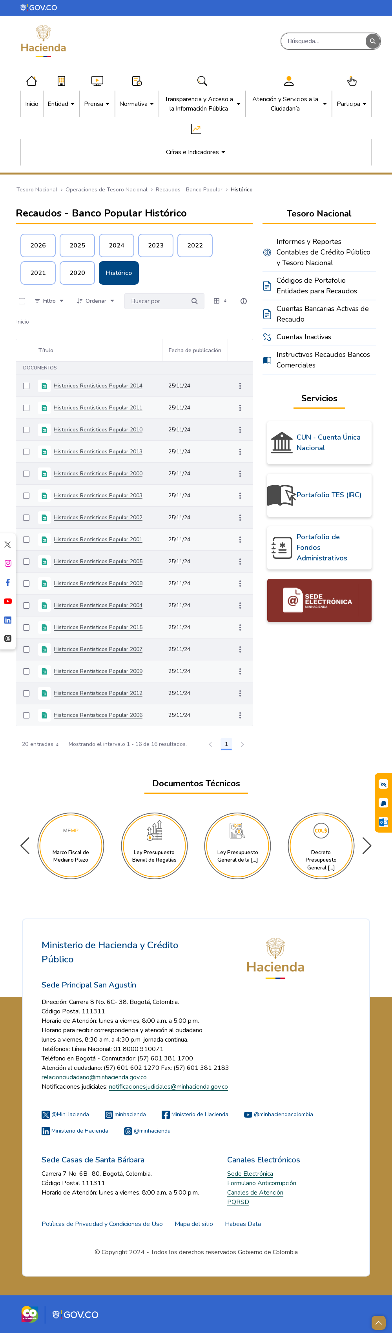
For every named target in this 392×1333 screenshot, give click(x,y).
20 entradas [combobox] (43, 744)
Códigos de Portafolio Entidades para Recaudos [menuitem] (317, 286)
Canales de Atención (255, 1192)
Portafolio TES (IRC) (329, 495)
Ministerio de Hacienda (195, 1114)
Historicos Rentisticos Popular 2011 (98, 407)
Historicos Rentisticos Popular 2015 (98, 627)
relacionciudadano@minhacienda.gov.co (94, 1077)
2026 (38, 245)
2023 (156, 245)
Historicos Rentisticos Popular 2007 (98, 649)
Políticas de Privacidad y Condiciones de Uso (102, 1224)
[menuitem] (32, 104)
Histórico (119, 273)
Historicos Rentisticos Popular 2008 (98, 583)
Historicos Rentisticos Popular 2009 (98, 671)
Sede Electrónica (250, 1173)
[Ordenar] (96, 301)
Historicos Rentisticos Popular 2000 (98, 473)
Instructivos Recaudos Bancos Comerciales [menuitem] (323, 360)
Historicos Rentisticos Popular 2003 (98, 495)
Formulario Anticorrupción (261, 1183)
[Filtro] (49, 301)
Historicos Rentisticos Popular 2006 (98, 715)
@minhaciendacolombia (278, 1114)
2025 (77, 245)
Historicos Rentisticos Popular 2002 (98, 517)
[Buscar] (323, 41)
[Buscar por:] (154, 301)
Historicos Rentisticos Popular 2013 (98, 451)
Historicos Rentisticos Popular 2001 (98, 539)
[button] (367, 846)
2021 (38, 273)
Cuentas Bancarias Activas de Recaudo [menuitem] (323, 314)
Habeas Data (243, 1224)
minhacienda (125, 1114)
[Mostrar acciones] (240, 386)
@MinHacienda (65, 1114)
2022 (195, 245)
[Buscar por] (194, 301)
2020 (77, 273)
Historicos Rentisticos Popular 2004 (98, 605)
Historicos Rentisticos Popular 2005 (98, 561)
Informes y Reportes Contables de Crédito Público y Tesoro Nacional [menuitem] (323, 252)
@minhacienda (147, 1131)
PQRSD (238, 1202)
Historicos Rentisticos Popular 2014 (98, 385)
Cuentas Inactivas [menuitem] (304, 337)
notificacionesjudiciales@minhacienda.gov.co (168, 1086)
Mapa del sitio (194, 1224)
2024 (116, 245)
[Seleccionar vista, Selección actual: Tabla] (221, 301)
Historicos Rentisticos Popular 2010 (98, 429)
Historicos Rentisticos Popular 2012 (98, 693)
